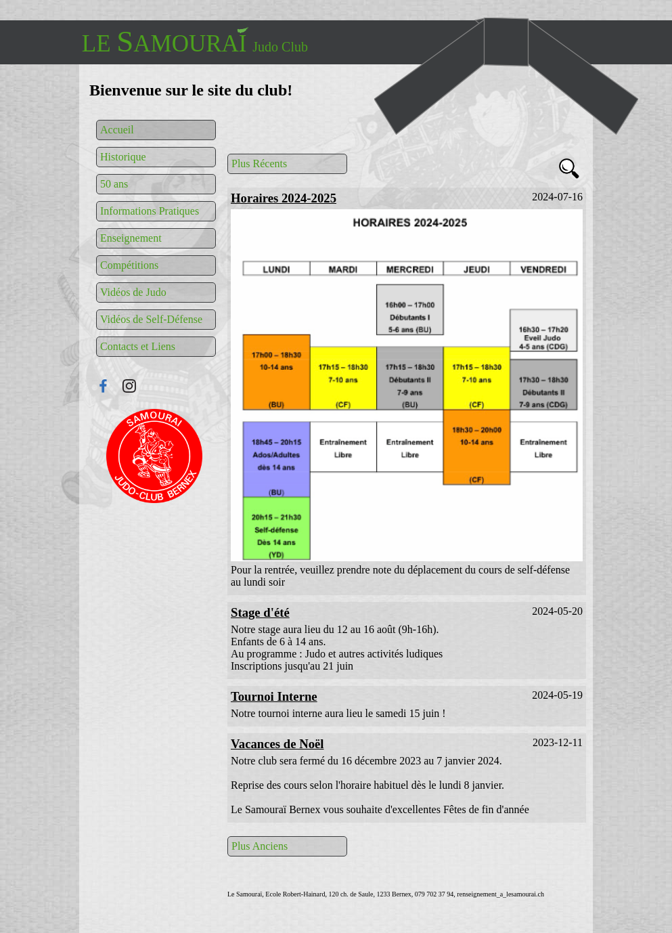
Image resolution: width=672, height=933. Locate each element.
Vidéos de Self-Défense (151, 319)
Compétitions (129, 265)
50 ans (114, 184)
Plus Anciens (259, 846)
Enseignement (131, 238)
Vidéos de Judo (133, 292)
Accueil (117, 129)
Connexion (154, 456)
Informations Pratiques (149, 211)
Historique (123, 156)
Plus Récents (259, 163)
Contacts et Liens (137, 346)
